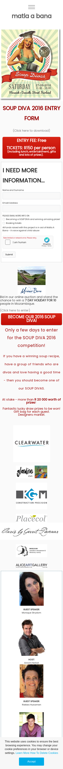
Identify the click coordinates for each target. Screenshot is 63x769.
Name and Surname (13, 190)
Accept (31, 761)
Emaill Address (10, 202)
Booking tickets (12, 223)
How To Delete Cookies (44, 753)
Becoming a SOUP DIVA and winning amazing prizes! (31, 219)
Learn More (22, 753)
